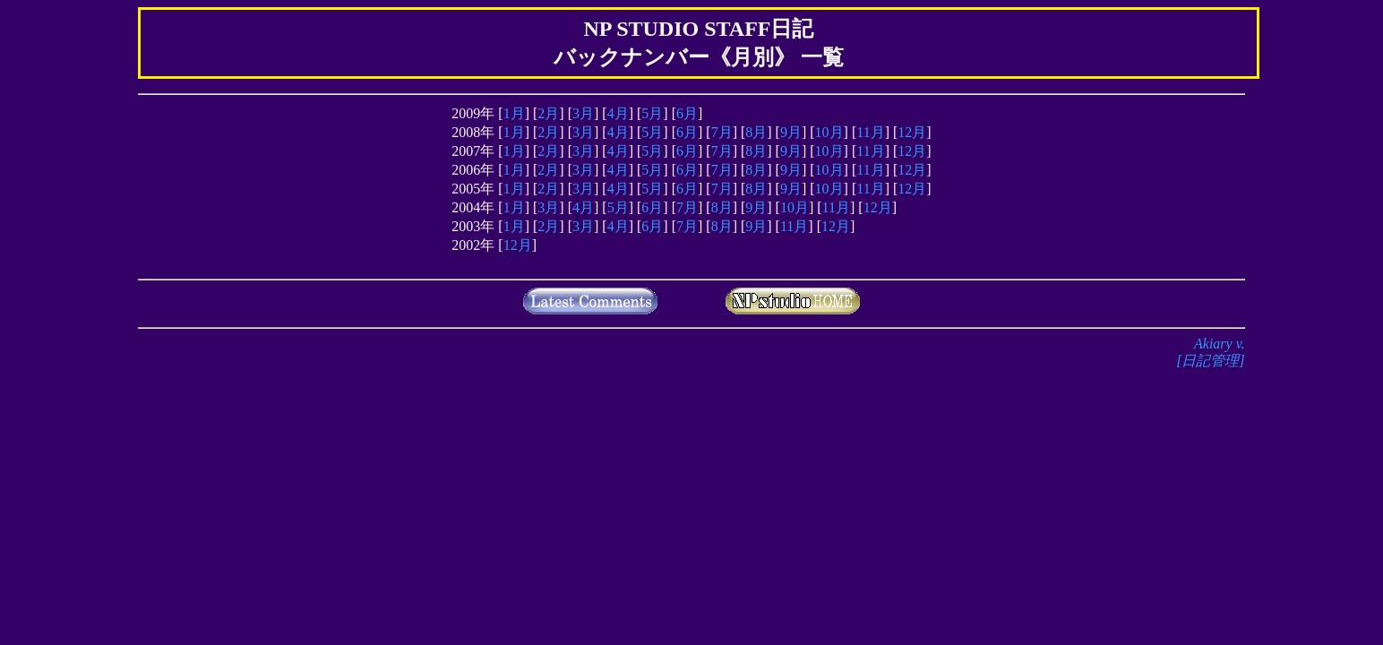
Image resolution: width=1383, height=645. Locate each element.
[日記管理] (1210, 360)
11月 (870, 132)
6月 (687, 113)
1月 (514, 113)
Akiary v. (1219, 343)
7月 (722, 132)
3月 (583, 113)
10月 (829, 132)
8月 (756, 132)
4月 (618, 113)
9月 (791, 132)
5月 (652, 113)
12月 (912, 132)
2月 (548, 113)
